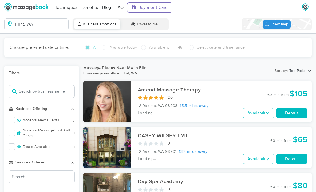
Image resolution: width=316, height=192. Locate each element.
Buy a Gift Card (150, 7)
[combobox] (40, 24)
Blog (106, 7)
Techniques (66, 7)
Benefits (90, 7)
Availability (258, 113)
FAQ (120, 7)
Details (292, 113)
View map (277, 24)
